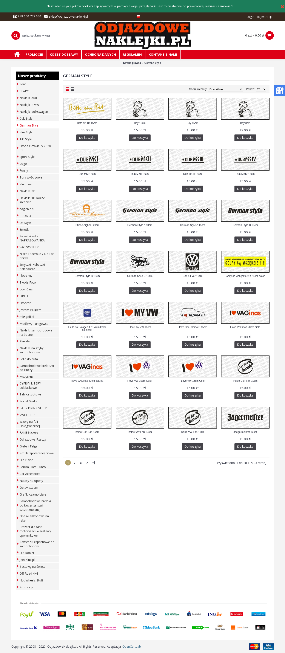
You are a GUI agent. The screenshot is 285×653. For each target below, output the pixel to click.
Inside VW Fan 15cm (192, 431)
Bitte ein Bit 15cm (87, 123)
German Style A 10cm (139, 225)
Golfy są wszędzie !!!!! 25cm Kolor (245, 276)
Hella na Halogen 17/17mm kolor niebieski (87, 328)
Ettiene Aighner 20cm (87, 225)
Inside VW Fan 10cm (140, 431)
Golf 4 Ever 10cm (193, 276)
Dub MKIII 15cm (192, 173)
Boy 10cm (139, 123)
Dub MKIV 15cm (245, 173)
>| (94, 463)
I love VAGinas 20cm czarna (87, 380)
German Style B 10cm (245, 225)
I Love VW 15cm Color (192, 380)
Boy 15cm (192, 123)
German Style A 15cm (192, 225)
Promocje (26, 587)
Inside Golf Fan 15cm (87, 431)
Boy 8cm (245, 123)
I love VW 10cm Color (139, 380)
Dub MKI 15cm (87, 173)
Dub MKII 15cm (140, 173)
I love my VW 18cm (140, 327)
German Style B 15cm (87, 276)
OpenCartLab (131, 646)
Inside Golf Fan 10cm (245, 380)
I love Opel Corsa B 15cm (192, 327)
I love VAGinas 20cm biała (245, 327)
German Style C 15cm (140, 276)
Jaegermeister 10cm (245, 431)
